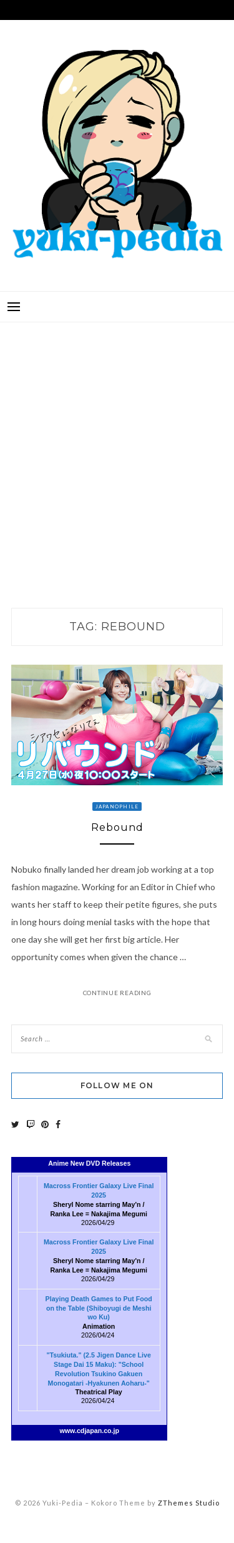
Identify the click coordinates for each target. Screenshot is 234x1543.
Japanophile (117, 806)
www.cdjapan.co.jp (90, 1430)
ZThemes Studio (189, 1503)
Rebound (117, 827)
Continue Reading (117, 992)
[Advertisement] (117, 452)
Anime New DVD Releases (89, 1163)
